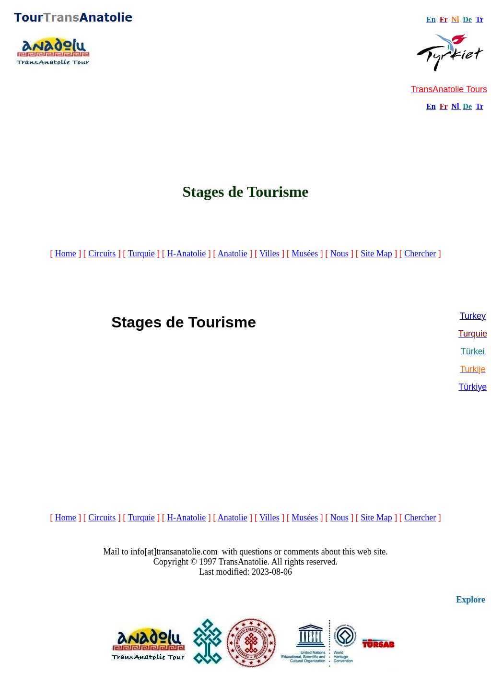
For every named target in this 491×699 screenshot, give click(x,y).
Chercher (420, 253)
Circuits (102, 253)
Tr (479, 19)
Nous (339, 253)
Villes (269, 253)
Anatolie (232, 253)
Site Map (376, 253)
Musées (305, 253)
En (431, 106)
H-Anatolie (186, 253)
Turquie (141, 253)
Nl (455, 106)
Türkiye (472, 387)
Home (65, 253)
